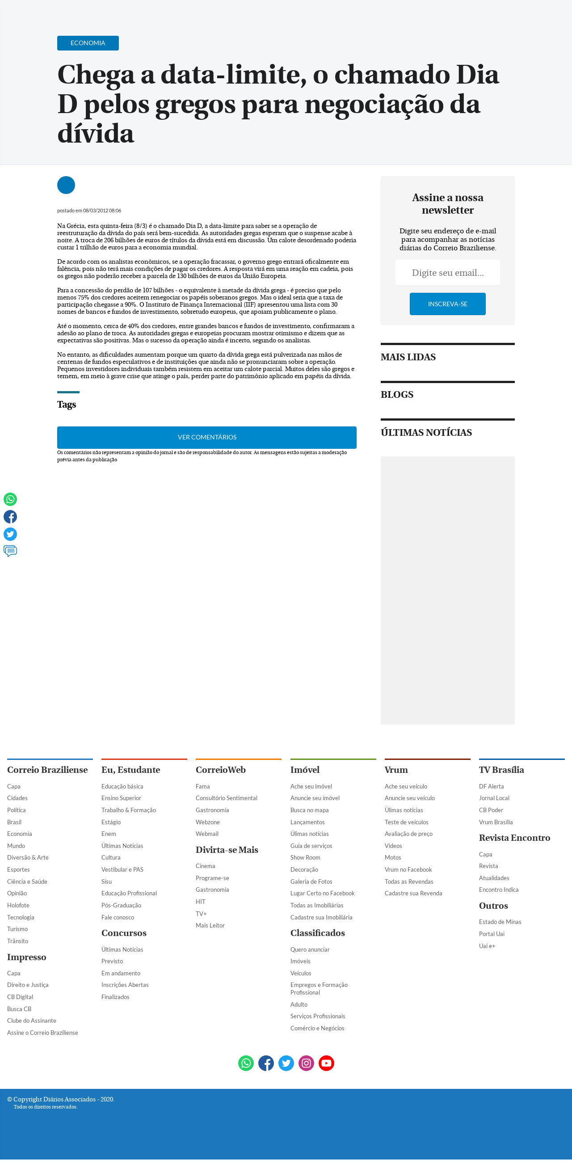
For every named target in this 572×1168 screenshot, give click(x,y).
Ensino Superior (121, 797)
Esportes (18, 869)
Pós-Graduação (121, 905)
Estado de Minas (500, 921)
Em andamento (120, 973)
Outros (493, 906)
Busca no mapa (309, 810)
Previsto (112, 961)
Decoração (304, 869)
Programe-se (212, 877)
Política (16, 810)
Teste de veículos (407, 822)
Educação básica (122, 786)
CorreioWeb (221, 770)
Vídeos (393, 845)
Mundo (16, 845)
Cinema (205, 865)
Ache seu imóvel (311, 786)
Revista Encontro (515, 838)
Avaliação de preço (409, 833)
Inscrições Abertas (125, 984)
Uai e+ (487, 945)
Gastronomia (212, 810)
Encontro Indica (499, 889)
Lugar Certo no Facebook (322, 893)
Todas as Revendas (409, 881)
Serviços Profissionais (317, 1016)
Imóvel (305, 770)
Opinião (17, 893)
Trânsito (17, 941)
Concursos (124, 933)
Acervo (222, 12)
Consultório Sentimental (226, 797)
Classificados (317, 933)
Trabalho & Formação (128, 810)
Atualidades (494, 877)
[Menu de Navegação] (24, 11)
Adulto (298, 1004)
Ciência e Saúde (27, 881)
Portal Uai (492, 933)
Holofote (18, 905)
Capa (14, 786)
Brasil (14, 822)
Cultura (111, 857)
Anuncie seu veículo (410, 797)
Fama (203, 786)
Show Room (305, 857)
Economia (19, 833)
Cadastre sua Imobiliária (321, 917)
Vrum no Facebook (408, 869)
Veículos (300, 973)
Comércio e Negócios (317, 1028)
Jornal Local (494, 797)
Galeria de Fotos (311, 881)
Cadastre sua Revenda (413, 893)
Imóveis (300, 961)
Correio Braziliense (47, 770)
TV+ (201, 913)
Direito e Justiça (28, 984)
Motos (393, 857)
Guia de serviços (311, 845)
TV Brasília (501, 770)
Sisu (106, 881)
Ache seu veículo (406, 786)
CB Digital (20, 996)
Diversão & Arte (28, 857)
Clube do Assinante (31, 1020)
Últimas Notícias (122, 845)
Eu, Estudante (130, 770)
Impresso (26, 957)
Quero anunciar (310, 949)
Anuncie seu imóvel (315, 797)
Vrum (396, 770)
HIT (201, 901)
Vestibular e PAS (122, 869)
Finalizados (115, 996)
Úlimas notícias (309, 833)
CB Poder (491, 810)
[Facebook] (507, 15)
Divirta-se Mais (227, 850)
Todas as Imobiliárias (317, 905)
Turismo (17, 928)
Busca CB (19, 1008)
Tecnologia (20, 917)
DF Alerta (491, 786)
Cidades (17, 797)
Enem (108, 833)
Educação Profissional (129, 893)
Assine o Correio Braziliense (42, 1032)
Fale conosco (117, 917)
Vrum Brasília (496, 822)
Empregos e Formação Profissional (319, 988)
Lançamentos (307, 822)
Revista (488, 865)
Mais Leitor (210, 925)
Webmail (207, 833)
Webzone (208, 822)
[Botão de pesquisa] (50, 11)
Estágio (111, 822)
